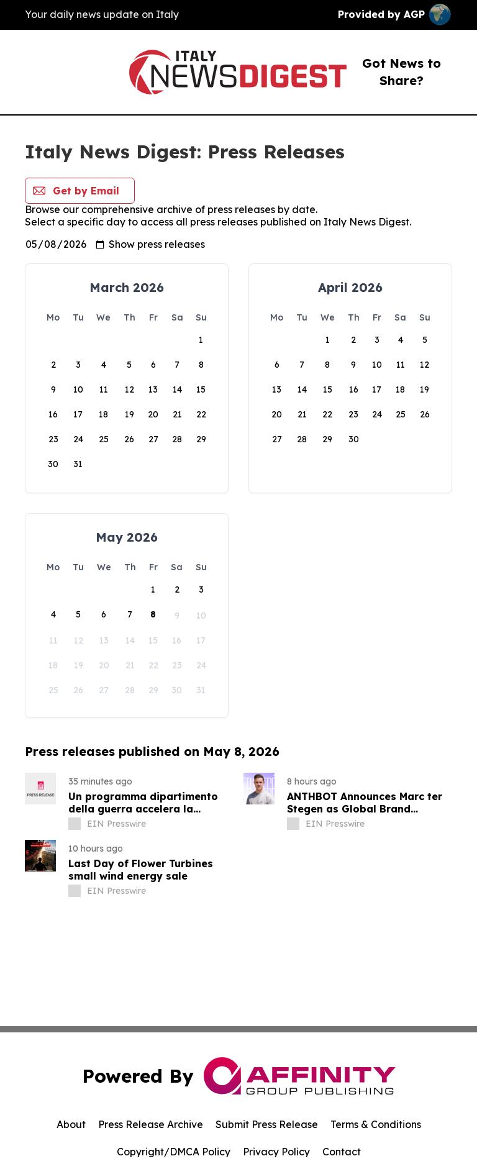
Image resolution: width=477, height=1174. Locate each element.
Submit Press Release (267, 1124)
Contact (341, 1151)
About (71, 1124)
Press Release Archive (150, 1124)
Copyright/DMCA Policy (173, 1151)
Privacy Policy (276, 1151)
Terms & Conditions (375, 1124)
